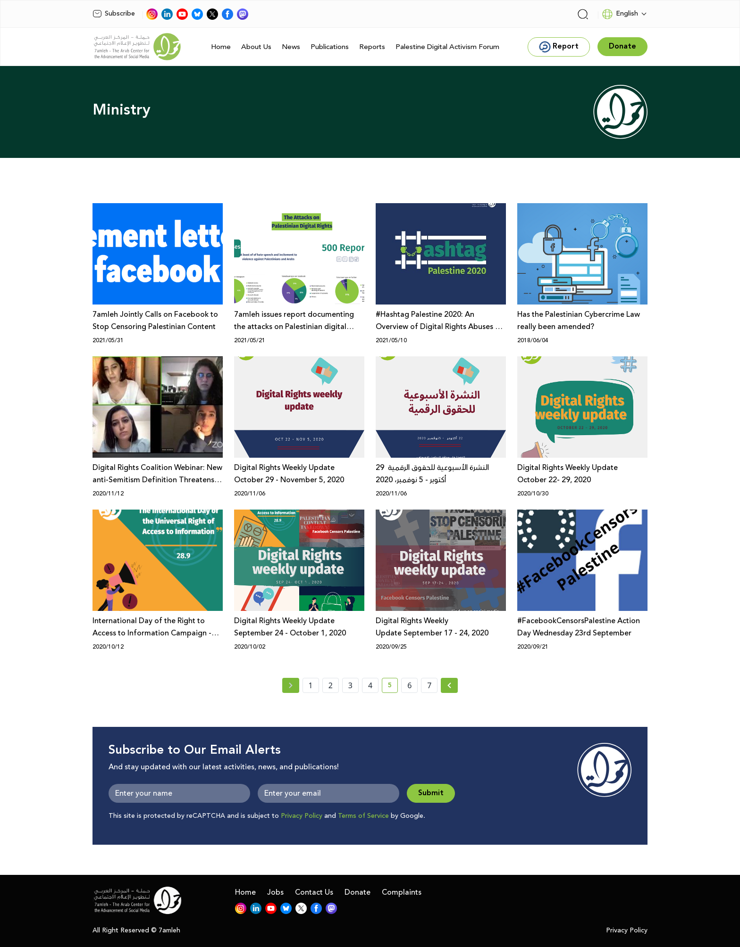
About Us (256, 46)
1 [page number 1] (311, 685)
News (291, 46)
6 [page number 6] (409, 685)
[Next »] (449, 685)
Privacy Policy (301, 816)
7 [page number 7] (429, 685)
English (620, 14)
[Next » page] (449, 685)
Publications (330, 46)
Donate (357, 892)
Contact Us (314, 892)
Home (221, 46)
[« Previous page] (290, 685)
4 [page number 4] (370, 685)
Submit (431, 793)
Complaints (401, 892)
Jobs (275, 892)
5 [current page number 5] (393, 686)
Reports (372, 46)
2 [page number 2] (330, 685)
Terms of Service (363, 816)
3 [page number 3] (350, 685)
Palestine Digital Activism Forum (447, 46)
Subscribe (113, 13)
